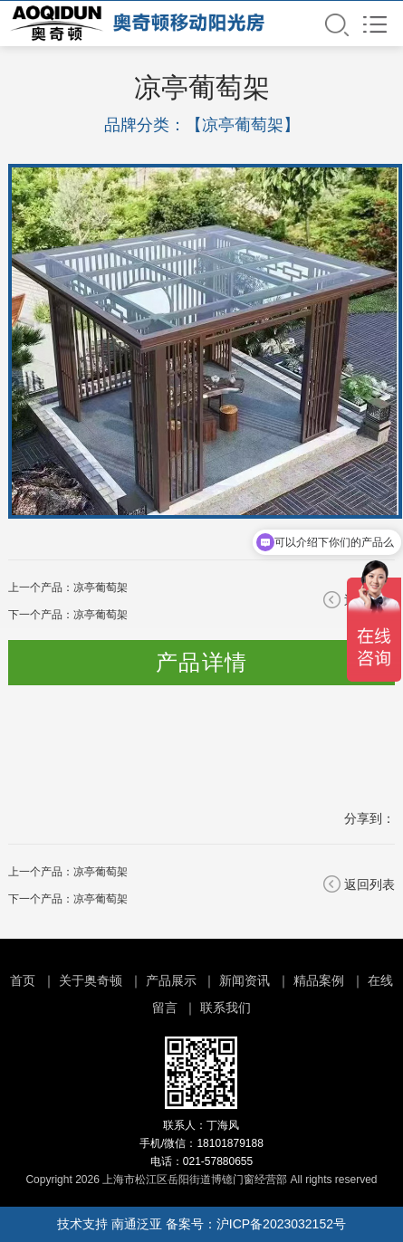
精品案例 (318, 980)
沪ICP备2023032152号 (281, 1224)
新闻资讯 (244, 980)
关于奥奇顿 (90, 980)
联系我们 (225, 1007)
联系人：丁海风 (201, 1125)
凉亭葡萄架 (100, 587)
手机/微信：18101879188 (201, 1143)
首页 (22, 980)
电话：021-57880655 (201, 1161)
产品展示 (171, 980)
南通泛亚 (136, 1224)
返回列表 (369, 884)
